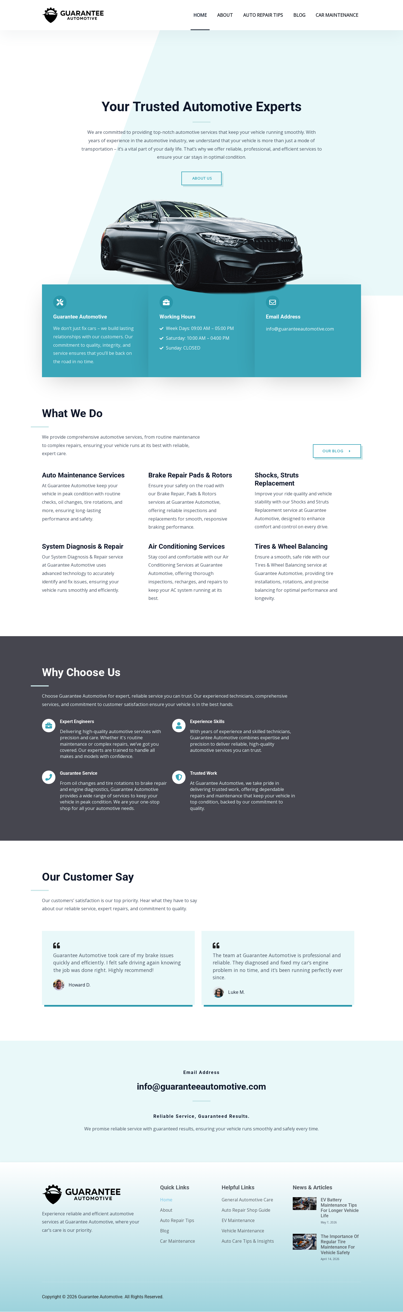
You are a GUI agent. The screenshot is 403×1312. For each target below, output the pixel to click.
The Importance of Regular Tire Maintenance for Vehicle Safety (340, 1245)
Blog (299, 15)
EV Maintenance (239, 1220)
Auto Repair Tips (263, 15)
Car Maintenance (337, 15)
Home (200, 15)
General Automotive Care (248, 1200)
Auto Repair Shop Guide (247, 1210)
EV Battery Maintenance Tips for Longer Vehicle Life (340, 1208)
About (225, 15)
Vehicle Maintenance (243, 1231)
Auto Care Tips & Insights (248, 1241)
